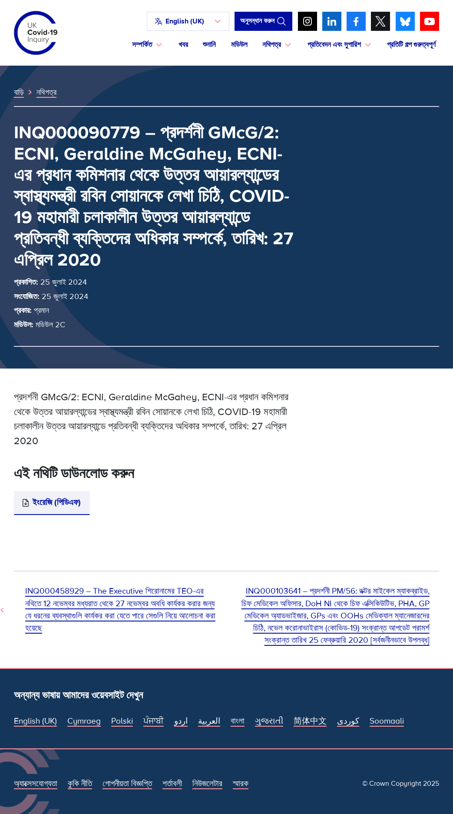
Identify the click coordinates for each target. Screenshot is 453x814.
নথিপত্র (46, 92)
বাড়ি (19, 92)
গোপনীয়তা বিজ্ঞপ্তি (127, 784)
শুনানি (209, 44)
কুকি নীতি (80, 784)
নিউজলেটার (207, 784)
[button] (188, 21)
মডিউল (239, 44)
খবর (183, 44)
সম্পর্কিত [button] (142, 44)
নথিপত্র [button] (271, 44)
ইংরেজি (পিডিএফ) (57, 503)
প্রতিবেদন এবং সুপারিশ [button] (334, 44)
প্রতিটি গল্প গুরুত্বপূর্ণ (411, 44)
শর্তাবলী (172, 784)
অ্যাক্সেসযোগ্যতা (35, 784)
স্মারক (240, 784)
